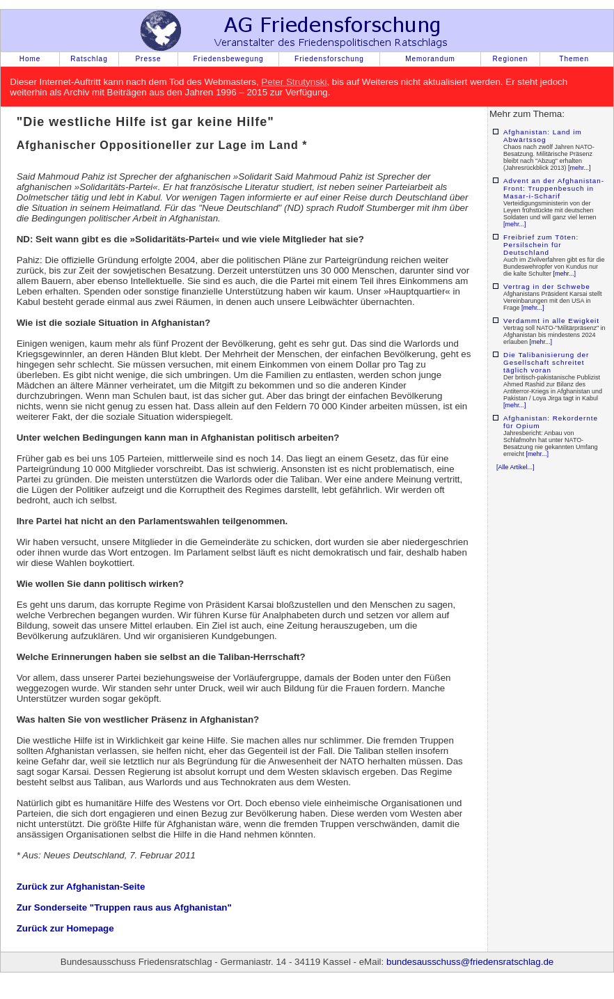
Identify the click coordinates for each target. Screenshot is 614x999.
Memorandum (430, 59)
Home (30, 59)
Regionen (510, 59)
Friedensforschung (329, 59)
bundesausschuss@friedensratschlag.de (469, 962)
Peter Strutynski (293, 82)
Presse (148, 59)
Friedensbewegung (228, 59)
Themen (574, 59)
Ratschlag (88, 59)
